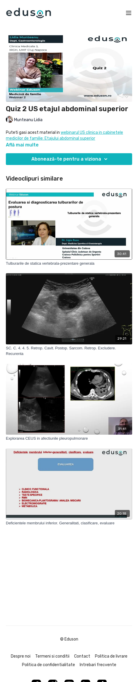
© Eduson (69, 639)
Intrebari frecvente (98, 664)
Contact (82, 656)
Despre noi (20, 656)
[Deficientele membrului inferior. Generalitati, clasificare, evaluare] (69, 523)
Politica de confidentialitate (48, 664)
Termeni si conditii (52, 656)
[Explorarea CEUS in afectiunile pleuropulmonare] (69, 438)
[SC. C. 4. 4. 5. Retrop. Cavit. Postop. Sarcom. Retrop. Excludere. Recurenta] (69, 351)
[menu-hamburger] (128, 13)
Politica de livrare (111, 656)
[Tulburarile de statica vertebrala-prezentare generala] (69, 263)
